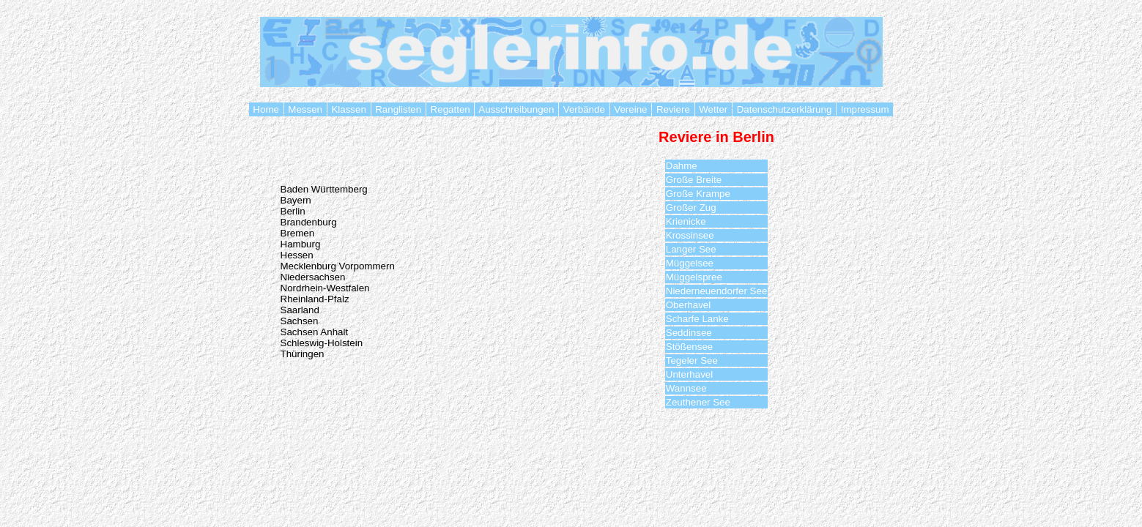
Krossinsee (690, 235)
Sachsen (300, 320)
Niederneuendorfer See (717, 290)
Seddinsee (689, 332)
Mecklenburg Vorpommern (338, 266)
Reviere (672, 109)
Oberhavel (688, 304)
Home (266, 109)
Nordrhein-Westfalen (325, 288)
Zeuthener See (698, 402)
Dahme (681, 165)
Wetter (713, 109)
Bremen (298, 233)
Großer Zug (691, 207)
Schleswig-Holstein (322, 342)
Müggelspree (694, 277)
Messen (305, 109)
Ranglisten (398, 109)
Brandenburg (309, 222)
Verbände (583, 109)
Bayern (296, 200)
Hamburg (301, 244)
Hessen (297, 255)
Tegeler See (692, 360)
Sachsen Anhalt (315, 331)
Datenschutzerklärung (784, 109)
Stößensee (689, 346)
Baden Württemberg (324, 189)
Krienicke (686, 221)
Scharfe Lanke (697, 318)
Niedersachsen (313, 277)
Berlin (293, 211)
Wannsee (686, 388)
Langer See (691, 249)
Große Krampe (698, 193)
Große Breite (694, 179)
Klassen (349, 109)
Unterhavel (689, 374)
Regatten (450, 109)
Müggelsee (689, 263)
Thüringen (303, 353)
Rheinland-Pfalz (315, 299)
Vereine (631, 109)
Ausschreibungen (516, 109)
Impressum (864, 109)
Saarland (300, 309)
